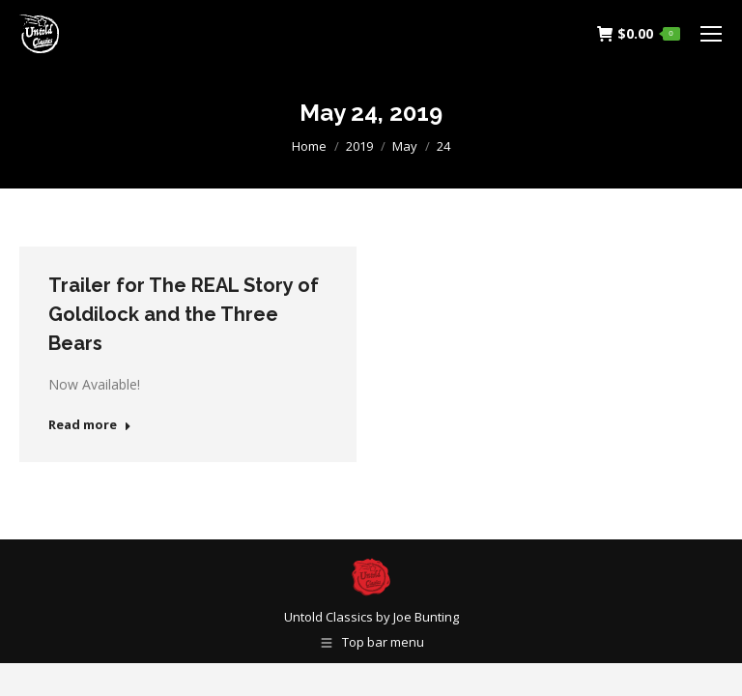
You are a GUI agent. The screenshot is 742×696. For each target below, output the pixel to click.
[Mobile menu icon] (711, 33)
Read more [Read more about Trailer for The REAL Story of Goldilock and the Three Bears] (89, 425)
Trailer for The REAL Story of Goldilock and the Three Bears (183, 314)
